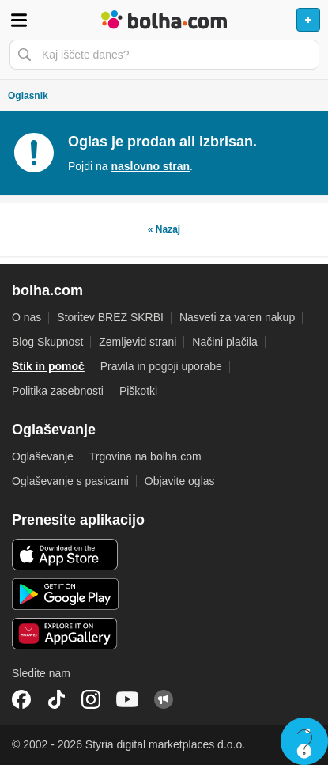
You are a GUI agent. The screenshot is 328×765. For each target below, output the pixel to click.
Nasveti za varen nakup (237, 317)
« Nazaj (164, 229)
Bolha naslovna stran (164, 20)
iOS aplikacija (65, 554)
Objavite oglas (180, 481)
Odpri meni (19, 20)
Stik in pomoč (48, 366)
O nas (26, 317)
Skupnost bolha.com (163, 699)
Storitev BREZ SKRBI (110, 317)
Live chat (304, 741)
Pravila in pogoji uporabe (161, 366)
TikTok (56, 699)
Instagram (90, 699)
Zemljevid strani (137, 341)
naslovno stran (150, 166)
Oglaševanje (43, 456)
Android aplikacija (65, 594)
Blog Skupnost (47, 341)
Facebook (21, 699)
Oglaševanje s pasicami (70, 481)
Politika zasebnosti (58, 390)
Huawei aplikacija (65, 633)
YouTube (127, 699)
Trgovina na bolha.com (145, 456)
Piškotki (138, 390)
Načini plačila (224, 341)
